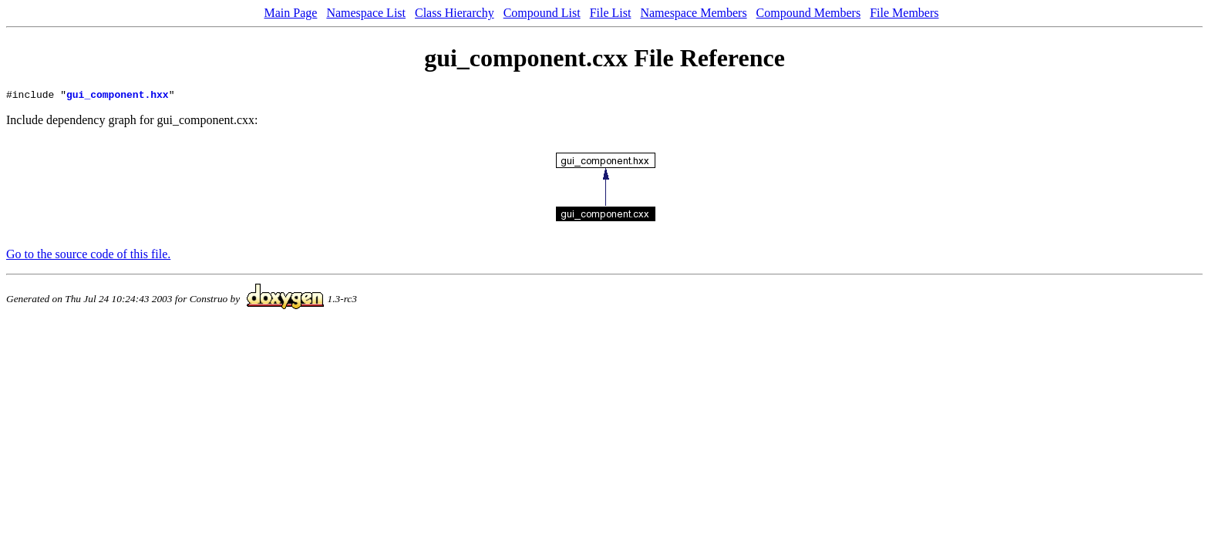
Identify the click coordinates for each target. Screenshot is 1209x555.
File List (610, 12)
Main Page (291, 12)
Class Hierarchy (454, 12)
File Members (904, 12)
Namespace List (366, 12)
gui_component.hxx (117, 96)
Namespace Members (693, 12)
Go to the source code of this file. (88, 256)
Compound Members (808, 12)
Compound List (542, 12)
